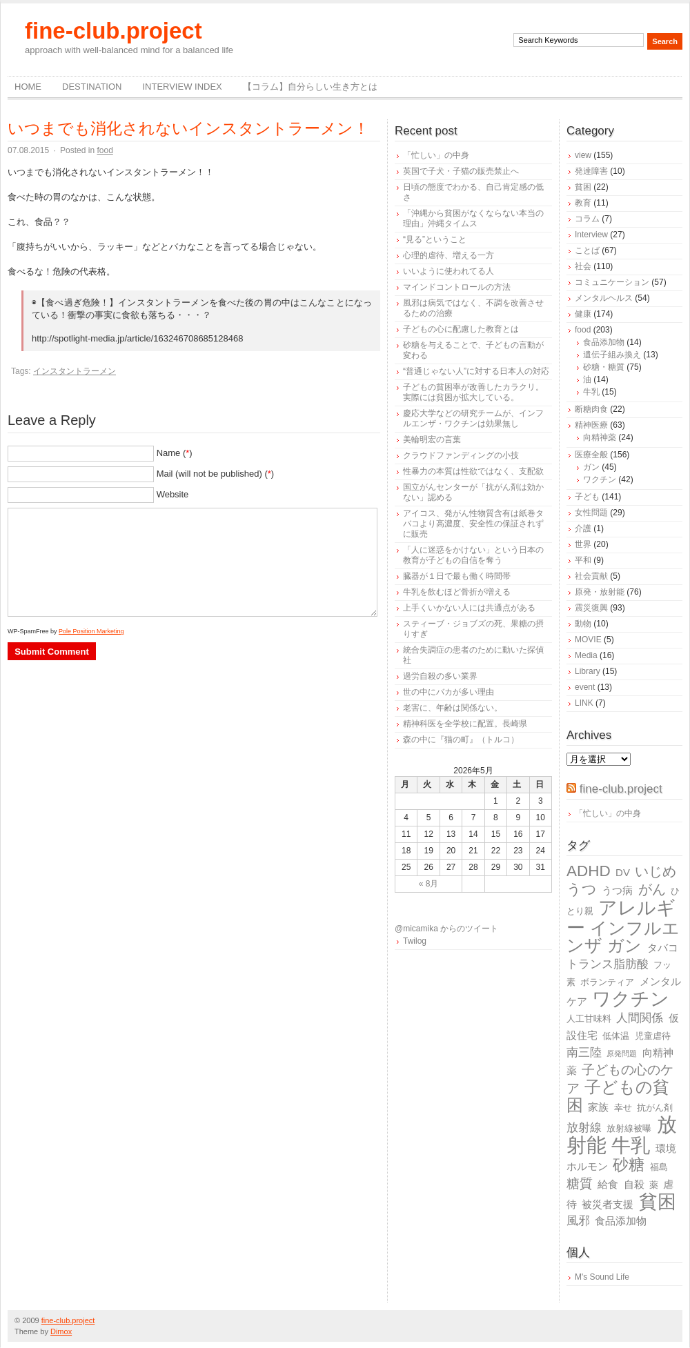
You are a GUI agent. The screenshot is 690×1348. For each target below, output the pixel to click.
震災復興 (591, 608)
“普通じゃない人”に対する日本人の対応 (476, 371)
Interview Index (181, 86)
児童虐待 (653, 1036)
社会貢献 (591, 576)
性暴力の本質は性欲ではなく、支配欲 (473, 471)
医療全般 (591, 454)
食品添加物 (603, 342)
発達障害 (591, 171)
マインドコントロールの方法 (457, 287)
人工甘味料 (588, 1018)
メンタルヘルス (604, 298)
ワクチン (599, 479)
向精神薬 (599, 437)
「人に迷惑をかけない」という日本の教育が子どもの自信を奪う (473, 555)
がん (652, 889)
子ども (587, 497)
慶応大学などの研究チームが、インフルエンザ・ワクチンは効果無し (473, 418)
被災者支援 (607, 1204)
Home (27, 86)
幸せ (623, 1107)
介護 (583, 528)
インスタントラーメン (74, 371)
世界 (583, 544)
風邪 (578, 1220)
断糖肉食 (591, 409)
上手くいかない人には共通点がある (469, 608)
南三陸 (584, 1052)
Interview (591, 234)
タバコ (662, 947)
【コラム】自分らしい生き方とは (310, 86)
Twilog (414, 941)
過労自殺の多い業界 (440, 676)
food (104, 150)
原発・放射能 (599, 592)
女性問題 (591, 512)
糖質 (579, 1183)
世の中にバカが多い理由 (448, 692)
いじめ (655, 871)
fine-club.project (113, 30)
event (585, 687)
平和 (583, 560)
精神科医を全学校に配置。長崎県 (465, 723)
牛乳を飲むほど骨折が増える (457, 592)
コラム (587, 219)
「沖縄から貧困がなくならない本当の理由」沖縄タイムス (473, 218)
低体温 (615, 1036)
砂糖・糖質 (603, 367)
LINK (584, 703)
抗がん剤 (655, 1107)
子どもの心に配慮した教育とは (461, 329)
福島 (659, 1167)
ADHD (588, 871)
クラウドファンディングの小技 (461, 455)
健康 (583, 314)
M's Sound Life (602, 1277)
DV (622, 872)
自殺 (634, 1184)
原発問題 (622, 1053)
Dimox (61, 1331)
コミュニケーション (612, 282)
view (583, 155)
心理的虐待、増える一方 (448, 255)
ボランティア (607, 982)
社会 (583, 266)
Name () (175, 453)
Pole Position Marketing (91, 631)
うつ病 (617, 890)
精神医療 (591, 425)
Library (587, 671)
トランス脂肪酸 (607, 964)
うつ (581, 889)
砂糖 (628, 1164)
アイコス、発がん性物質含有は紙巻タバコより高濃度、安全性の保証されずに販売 (473, 523)
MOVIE (588, 639)
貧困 (583, 187)
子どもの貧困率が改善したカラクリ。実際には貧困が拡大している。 (473, 392)
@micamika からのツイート (446, 928)
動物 (583, 623)
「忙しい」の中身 (436, 155)
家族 (598, 1107)
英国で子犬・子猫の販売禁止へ (461, 171)
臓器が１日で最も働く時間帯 (457, 576)
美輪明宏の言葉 (432, 439)
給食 (608, 1184)
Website (173, 494)
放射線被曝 (629, 1128)
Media (586, 655)
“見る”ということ (434, 239)
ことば (587, 250)
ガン (591, 467)
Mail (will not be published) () (216, 473)
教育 (583, 203)
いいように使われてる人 (448, 271)
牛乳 (591, 392)
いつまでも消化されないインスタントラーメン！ (188, 128)
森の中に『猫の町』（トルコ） (461, 739)
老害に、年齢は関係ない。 (452, 708)
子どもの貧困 (617, 1096)
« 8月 (429, 884)
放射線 (584, 1127)
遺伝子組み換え (612, 354)
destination (91, 86)
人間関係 (639, 1017)
